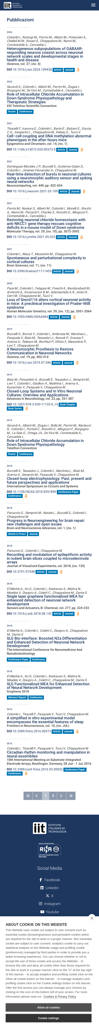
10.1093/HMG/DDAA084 (27, 316)
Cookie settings (48, 1018)
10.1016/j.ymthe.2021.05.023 (31, 237)
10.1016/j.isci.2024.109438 (29, 69)
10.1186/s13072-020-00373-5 (31, 149)
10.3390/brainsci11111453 (29, 271)
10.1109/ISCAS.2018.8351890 (31, 491)
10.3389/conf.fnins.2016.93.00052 (35, 769)
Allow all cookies (48, 1007)
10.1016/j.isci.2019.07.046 (29, 362)
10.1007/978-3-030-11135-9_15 (32, 404)
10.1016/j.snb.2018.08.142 (29, 613)
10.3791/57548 (21, 571)
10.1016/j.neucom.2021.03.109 (32, 191)
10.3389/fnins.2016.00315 (29, 731)
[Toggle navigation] (93, 5)
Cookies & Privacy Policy (59, 996)
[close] (92, 918)
